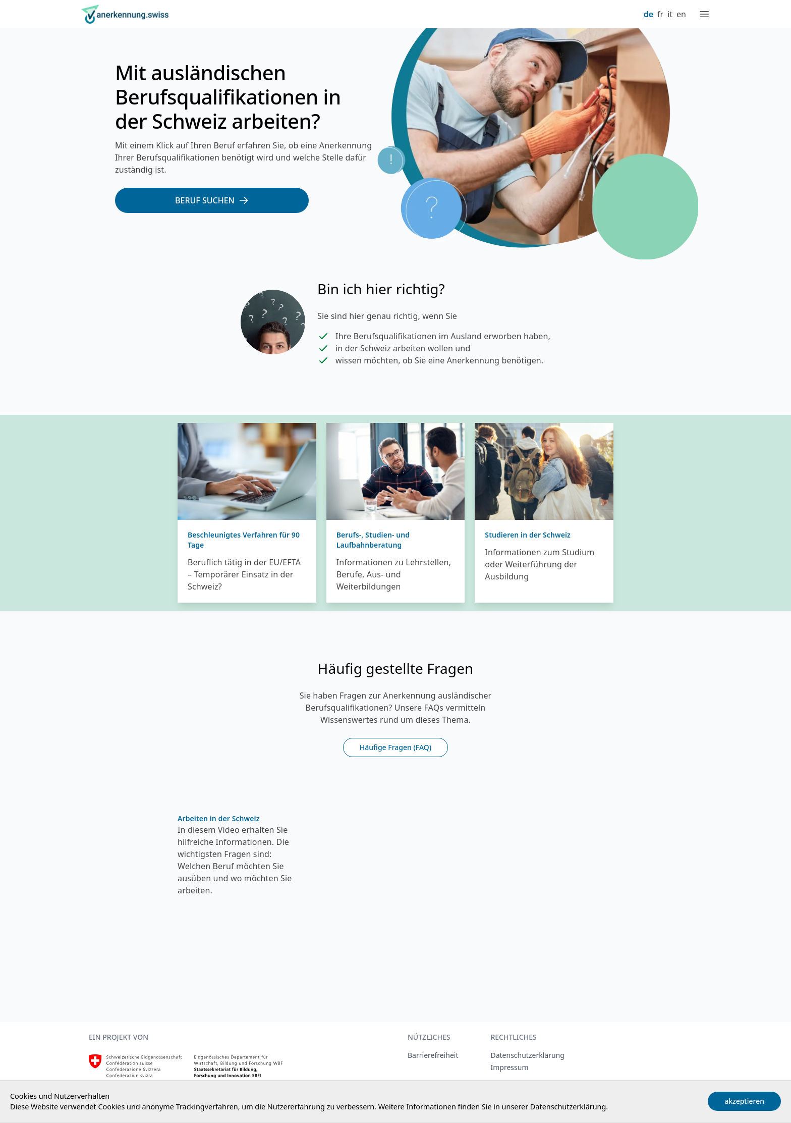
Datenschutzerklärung (568, 1106)
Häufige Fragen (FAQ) (395, 747)
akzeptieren (744, 1101)
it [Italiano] (669, 14)
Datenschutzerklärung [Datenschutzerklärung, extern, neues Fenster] (527, 1055)
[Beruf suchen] (212, 200)
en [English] (681, 14)
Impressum (509, 1067)
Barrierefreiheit (433, 1055)
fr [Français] (660, 14)
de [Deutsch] (648, 14)
